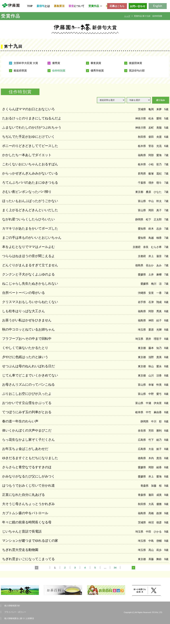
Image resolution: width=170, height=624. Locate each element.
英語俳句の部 (137, 70)
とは (43, 6)
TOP (30, 6)
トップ (127, 16)
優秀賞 (56, 63)
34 (115, 567)
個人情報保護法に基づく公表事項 (19, 618)
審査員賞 (96, 63)
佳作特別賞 (58, 70)
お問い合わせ (138, 6)
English (158, 6)
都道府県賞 (20, 70)
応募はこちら (117, 6)
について (76, 6)
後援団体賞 (135, 63)
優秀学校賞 (97, 70)
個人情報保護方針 (12, 605)
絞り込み (160, 100)
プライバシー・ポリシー (15, 612)
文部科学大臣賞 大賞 (26, 63)
